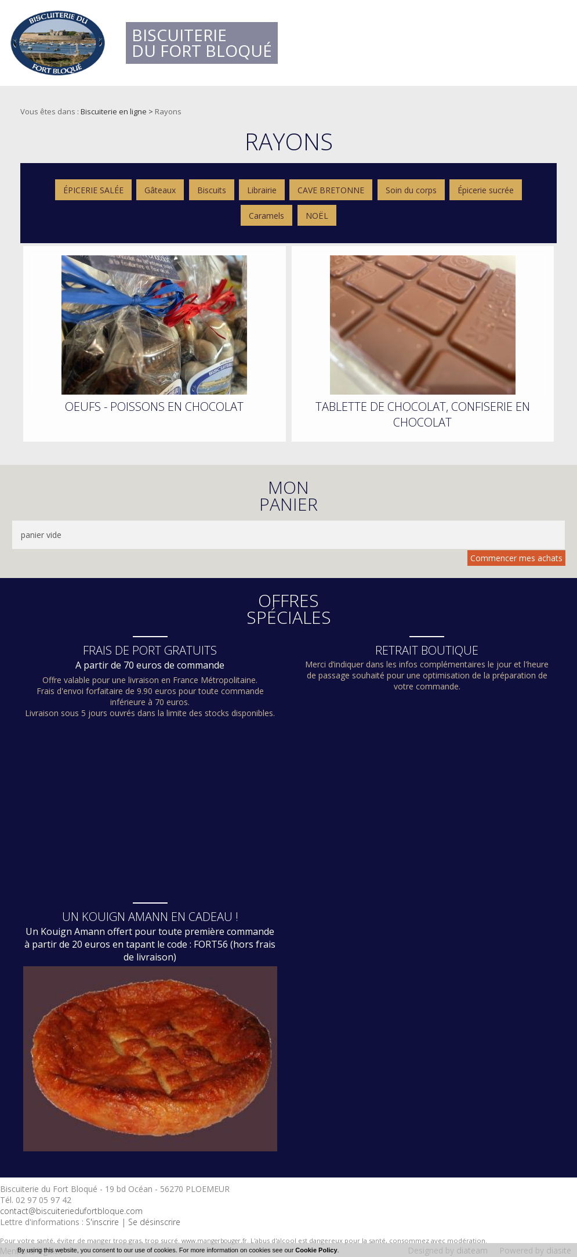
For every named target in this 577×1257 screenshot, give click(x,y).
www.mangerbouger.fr (214, 1240)
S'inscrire (102, 1221)
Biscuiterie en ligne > (118, 111)
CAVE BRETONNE (330, 190)
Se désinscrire (154, 1221)
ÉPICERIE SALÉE (93, 190)
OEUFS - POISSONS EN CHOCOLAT (154, 406)
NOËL (317, 215)
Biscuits (211, 190)
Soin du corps (411, 190)
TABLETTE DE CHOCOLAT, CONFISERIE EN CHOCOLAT (422, 414)
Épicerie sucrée (486, 190)
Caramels (266, 215)
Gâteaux (160, 190)
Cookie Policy (316, 1250)
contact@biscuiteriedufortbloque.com (71, 1210)
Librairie (262, 190)
